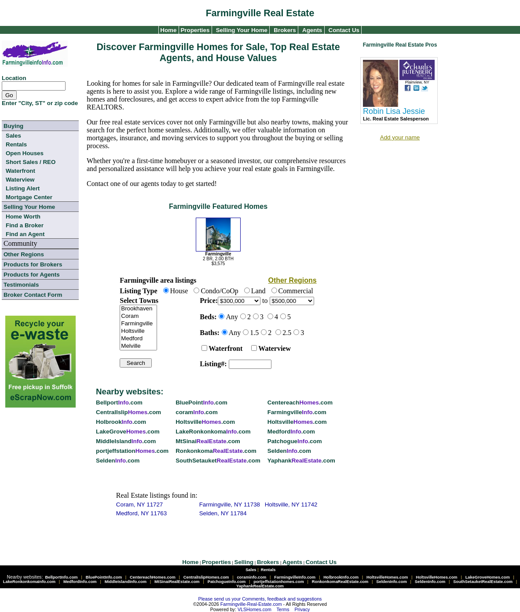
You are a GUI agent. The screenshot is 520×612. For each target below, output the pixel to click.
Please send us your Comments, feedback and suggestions (260, 598)
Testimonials (21, 284)
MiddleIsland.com (126, 441)
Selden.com (289, 451)
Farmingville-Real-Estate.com (251, 604)
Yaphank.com (301, 460)
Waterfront (20, 171)
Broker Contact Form (33, 294)
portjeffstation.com (132, 451)
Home (168, 30)
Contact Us (344, 30)
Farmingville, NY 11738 (229, 504)
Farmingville (138, 324)
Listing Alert (23, 188)
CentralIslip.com (128, 412)
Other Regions (24, 254)
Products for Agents (32, 274)
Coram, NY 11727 (139, 504)
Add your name (400, 137)
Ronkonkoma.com (216, 451)
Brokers (285, 30)
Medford (138, 338)
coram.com (197, 412)
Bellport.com (119, 402)
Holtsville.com (205, 422)
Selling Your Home (241, 30)
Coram (138, 316)
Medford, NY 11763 (141, 513)
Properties (194, 30)
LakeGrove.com (127, 431)
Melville (138, 346)
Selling (244, 562)
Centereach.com (300, 402)
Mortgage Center (29, 197)
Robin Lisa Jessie (394, 111)
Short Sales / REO (30, 162)
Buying (13, 126)
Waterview (20, 179)
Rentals (16, 144)
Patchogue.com (294, 441)
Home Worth (23, 216)
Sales (13, 135)
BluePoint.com (201, 402)
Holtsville (138, 331)
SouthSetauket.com (218, 460)
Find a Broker (25, 225)
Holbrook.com (121, 422)
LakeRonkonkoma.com (213, 431)
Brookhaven (138, 309)
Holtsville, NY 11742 (291, 504)
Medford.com (291, 431)
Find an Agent (25, 234)
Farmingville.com (296, 412)
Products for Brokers (33, 264)
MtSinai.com (208, 441)
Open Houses (25, 153)
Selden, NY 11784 (223, 513)
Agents (312, 30)
